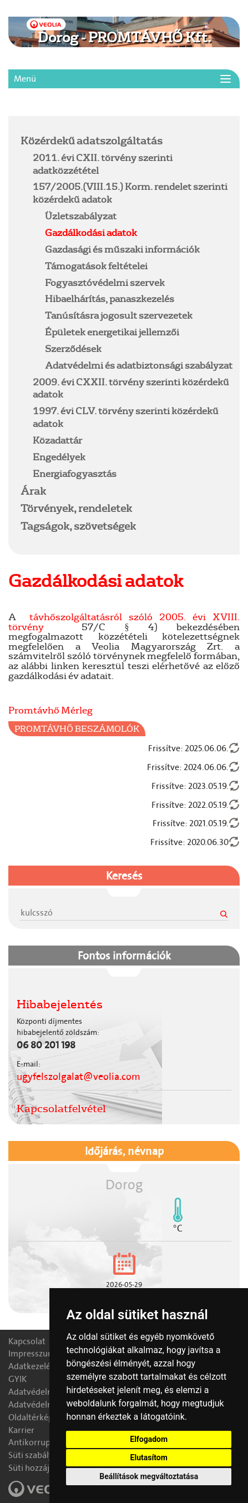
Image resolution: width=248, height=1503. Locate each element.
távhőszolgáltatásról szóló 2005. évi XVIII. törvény (124, 622)
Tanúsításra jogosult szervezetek (119, 315)
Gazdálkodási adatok (91, 232)
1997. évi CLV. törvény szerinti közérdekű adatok (126, 417)
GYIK (17, 1379)
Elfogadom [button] (149, 1439)
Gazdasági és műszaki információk (122, 249)
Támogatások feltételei (96, 266)
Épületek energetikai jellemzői (112, 332)
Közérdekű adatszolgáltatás (92, 140)
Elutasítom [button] (149, 1457)
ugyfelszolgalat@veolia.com (78, 1076)
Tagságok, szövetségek (78, 526)
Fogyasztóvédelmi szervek (105, 282)
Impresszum (31, 1353)
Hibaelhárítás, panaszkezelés (109, 298)
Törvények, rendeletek (76, 508)
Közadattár (57, 440)
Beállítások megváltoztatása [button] (148, 1476)
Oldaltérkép (30, 1417)
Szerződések (73, 348)
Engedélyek (59, 457)
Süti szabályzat (36, 1455)
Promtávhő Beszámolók (76, 728)
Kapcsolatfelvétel (61, 1108)
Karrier (21, 1430)
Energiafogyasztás (75, 473)
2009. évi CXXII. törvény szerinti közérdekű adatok (131, 388)
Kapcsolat (26, 1341)
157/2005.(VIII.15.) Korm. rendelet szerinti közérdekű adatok (130, 192)
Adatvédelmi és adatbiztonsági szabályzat (138, 365)
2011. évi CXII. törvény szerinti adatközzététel (103, 163)
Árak (33, 491)
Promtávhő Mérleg (50, 710)
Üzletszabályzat (81, 216)
